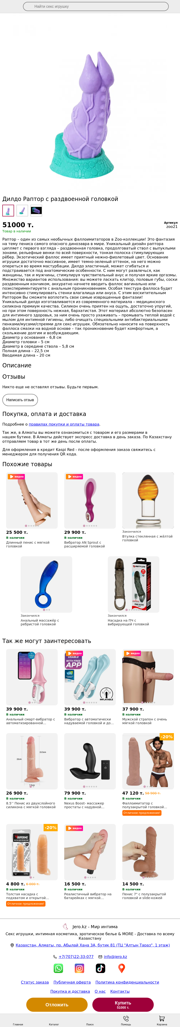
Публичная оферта (72, 982)
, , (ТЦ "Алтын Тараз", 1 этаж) (93, 945)
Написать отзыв (20, 400)
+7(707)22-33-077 (76, 956)
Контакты (120, 991)
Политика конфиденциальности (127, 982)
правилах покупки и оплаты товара (64, 424)
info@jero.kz (115, 956)
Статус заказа (35, 982)
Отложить (56, 1004)
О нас (100, 991)
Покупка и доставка (70, 991)
